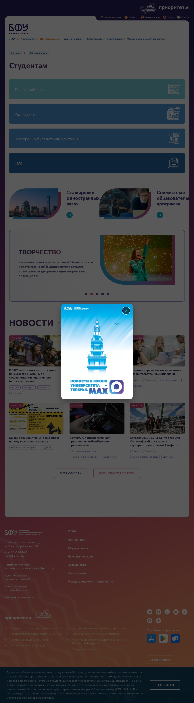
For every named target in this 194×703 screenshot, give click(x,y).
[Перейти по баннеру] (97, 351)
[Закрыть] (126, 310)
